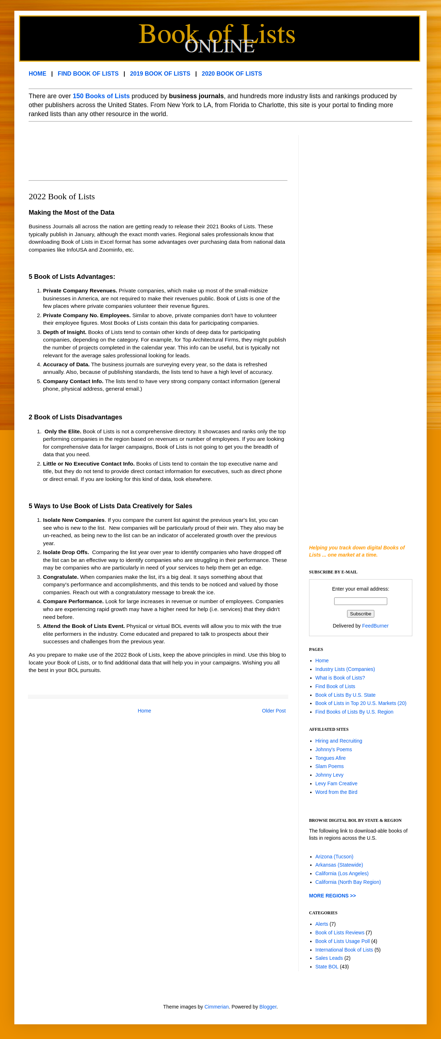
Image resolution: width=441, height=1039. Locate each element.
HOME (37, 73)
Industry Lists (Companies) (345, 669)
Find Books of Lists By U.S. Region (355, 712)
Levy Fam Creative (336, 783)
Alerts (322, 924)
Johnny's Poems (334, 749)
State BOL (327, 966)
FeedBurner (375, 626)
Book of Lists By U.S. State (346, 695)
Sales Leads (329, 958)
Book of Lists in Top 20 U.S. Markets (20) (361, 703)
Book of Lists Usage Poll (343, 941)
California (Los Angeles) (342, 873)
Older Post (274, 711)
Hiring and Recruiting (339, 741)
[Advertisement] (159, 151)
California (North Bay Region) (348, 882)
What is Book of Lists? (340, 678)
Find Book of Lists (335, 686)
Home (144, 711)
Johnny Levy (330, 775)
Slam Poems (330, 766)
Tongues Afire (331, 758)
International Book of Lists (344, 950)
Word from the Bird (336, 792)
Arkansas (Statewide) (339, 865)
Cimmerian (216, 1007)
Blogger (268, 1007)
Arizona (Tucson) (335, 856)
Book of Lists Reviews (340, 932)
